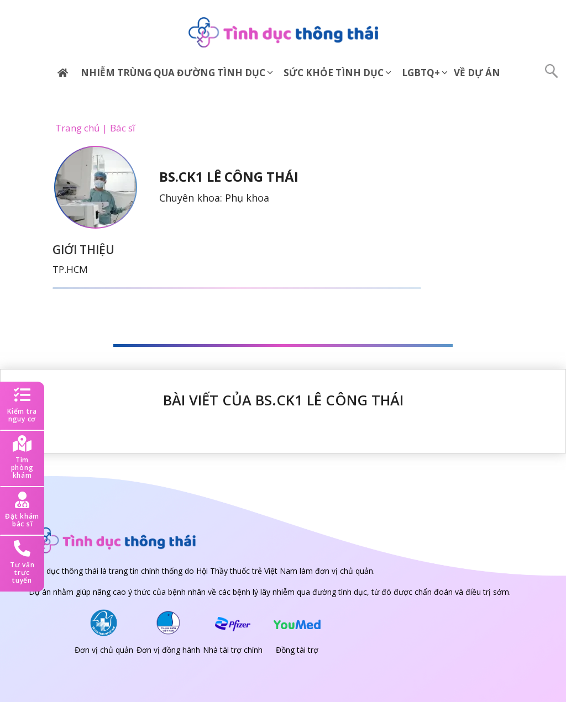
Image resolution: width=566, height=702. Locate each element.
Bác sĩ (122, 128)
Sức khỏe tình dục (338, 73)
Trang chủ (77, 128)
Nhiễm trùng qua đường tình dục (178, 73)
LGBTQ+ (425, 73)
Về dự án (477, 72)
